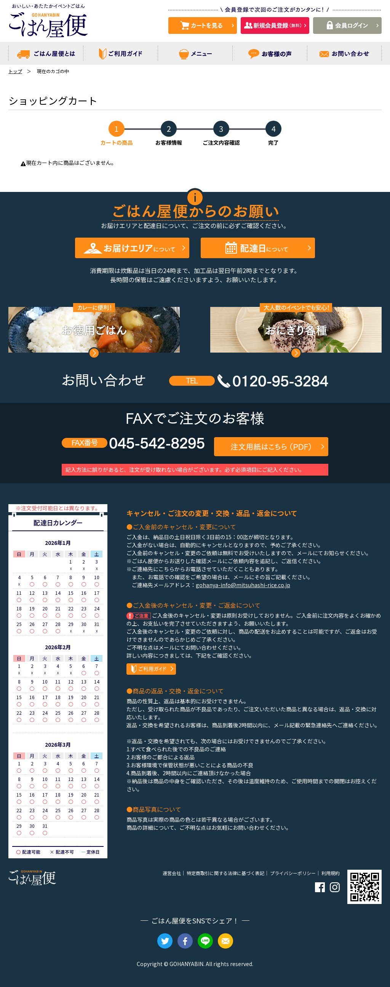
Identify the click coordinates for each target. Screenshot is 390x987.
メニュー (195, 53)
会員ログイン (347, 25)
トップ (15, 71)
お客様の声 (270, 53)
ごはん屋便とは (46, 53)
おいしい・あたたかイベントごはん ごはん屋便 (48, 23)
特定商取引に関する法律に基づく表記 (225, 873)
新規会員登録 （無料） (275, 25)
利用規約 (330, 873)
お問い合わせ (344, 53)
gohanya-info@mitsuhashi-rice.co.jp (243, 585)
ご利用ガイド (120, 53)
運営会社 (172, 873)
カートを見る (202, 25)
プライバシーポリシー (293, 873)
